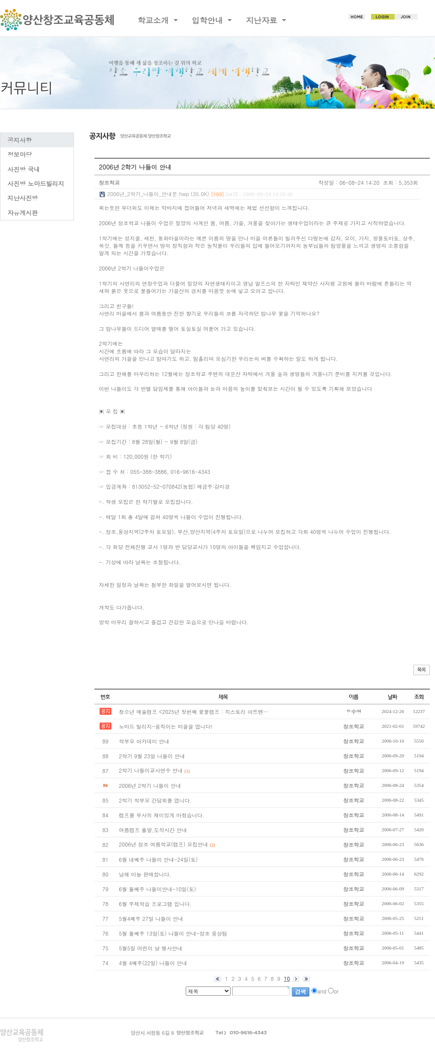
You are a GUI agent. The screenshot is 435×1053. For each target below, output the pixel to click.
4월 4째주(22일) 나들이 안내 (153, 962)
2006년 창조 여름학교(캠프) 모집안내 (163, 844)
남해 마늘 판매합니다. (145, 874)
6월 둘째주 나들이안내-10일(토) (157, 889)
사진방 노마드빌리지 (35, 183)
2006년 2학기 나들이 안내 (150, 785)
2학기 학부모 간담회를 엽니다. (155, 800)
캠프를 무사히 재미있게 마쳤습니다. (161, 815)
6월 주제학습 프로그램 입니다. (155, 903)
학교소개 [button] (154, 20)
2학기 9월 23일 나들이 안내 (152, 756)
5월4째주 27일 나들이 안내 (151, 918)
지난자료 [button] (263, 20)
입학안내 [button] (209, 20)
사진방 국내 (23, 169)
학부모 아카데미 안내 (144, 741)
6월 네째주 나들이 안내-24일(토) (158, 859)
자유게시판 (22, 212)
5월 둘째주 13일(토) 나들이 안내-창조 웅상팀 (173, 933)
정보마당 (19, 154)
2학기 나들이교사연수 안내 (151, 770)
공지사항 (19, 140)
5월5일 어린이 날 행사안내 (150, 948)
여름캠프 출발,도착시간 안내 (153, 829)
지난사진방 (22, 197)
